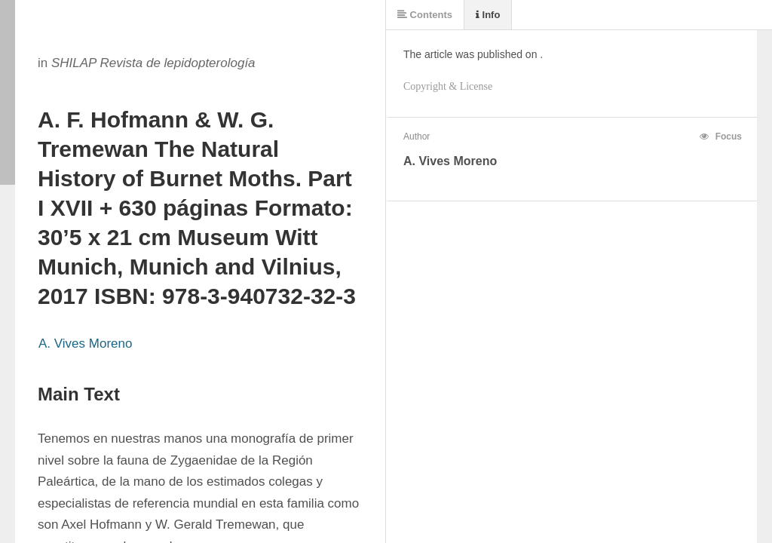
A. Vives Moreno (85, 343)
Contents (424, 14)
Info (488, 14)
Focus (721, 136)
